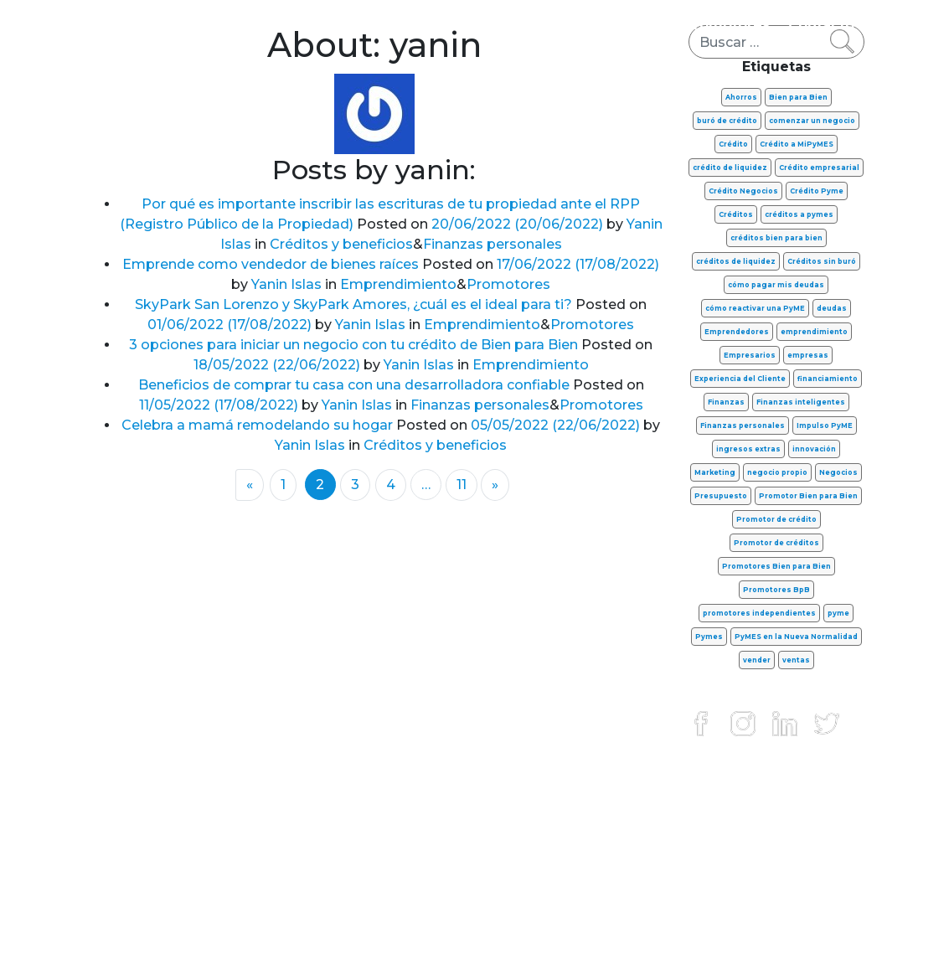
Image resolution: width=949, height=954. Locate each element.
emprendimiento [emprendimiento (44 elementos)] (814, 331)
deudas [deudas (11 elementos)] (832, 308)
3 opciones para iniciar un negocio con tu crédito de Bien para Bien (353, 345)
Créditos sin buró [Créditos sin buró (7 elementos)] (821, 261)
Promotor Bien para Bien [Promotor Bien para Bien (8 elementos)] (808, 496)
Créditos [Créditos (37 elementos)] (736, 214)
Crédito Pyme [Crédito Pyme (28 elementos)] (816, 191)
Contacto (821, 25)
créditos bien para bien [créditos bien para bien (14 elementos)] (776, 238)
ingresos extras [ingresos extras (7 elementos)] (748, 449)
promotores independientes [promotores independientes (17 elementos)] (759, 613)
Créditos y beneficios (512, 25)
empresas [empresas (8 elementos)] (807, 355)
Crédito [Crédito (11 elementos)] (733, 144)
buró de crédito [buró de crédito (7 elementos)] (727, 120)
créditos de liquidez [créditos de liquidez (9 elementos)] (736, 261)
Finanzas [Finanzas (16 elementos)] (726, 402)
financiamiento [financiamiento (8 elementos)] (827, 378)
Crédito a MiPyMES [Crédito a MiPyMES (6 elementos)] (796, 144)
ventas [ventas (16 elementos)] (796, 660)
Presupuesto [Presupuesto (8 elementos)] (720, 496)
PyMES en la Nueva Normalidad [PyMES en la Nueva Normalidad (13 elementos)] (796, 636)
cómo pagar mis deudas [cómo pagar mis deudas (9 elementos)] (776, 285)
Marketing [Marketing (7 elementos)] (714, 472)
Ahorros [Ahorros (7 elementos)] (741, 97)
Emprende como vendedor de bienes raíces (270, 264)
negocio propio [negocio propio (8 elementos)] (777, 472)
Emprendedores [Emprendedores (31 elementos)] (736, 331)
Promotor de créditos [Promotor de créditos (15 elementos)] (776, 543)
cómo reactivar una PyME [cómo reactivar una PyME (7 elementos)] (755, 308)
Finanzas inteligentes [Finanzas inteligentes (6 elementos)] (800, 402)
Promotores (727, 25)
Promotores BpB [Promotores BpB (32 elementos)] (776, 589)
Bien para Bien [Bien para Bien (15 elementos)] (798, 97)
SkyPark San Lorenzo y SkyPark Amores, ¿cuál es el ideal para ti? (353, 304)
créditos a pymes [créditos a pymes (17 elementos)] (799, 214)
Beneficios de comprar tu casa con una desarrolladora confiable (354, 385)
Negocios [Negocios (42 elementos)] (838, 472)
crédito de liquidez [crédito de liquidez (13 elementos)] (730, 167)
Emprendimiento (355, 25)
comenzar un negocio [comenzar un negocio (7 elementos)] (812, 120)
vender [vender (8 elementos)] (757, 660)
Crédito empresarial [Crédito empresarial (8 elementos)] (819, 167)
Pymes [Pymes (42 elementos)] (709, 636)
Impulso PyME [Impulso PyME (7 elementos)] (825, 425)
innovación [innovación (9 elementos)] (814, 449)
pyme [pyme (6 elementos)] (838, 613)
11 (461, 484)
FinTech (637, 25)
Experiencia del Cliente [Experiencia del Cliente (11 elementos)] (740, 378)
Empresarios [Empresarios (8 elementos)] (750, 355)
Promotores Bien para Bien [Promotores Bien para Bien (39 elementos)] (776, 566)
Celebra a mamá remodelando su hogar (257, 425)
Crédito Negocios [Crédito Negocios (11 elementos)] (743, 191)
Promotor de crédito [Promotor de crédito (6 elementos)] (776, 519)
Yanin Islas (285, 284)
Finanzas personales (201, 25)
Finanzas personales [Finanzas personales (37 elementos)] (742, 425)
